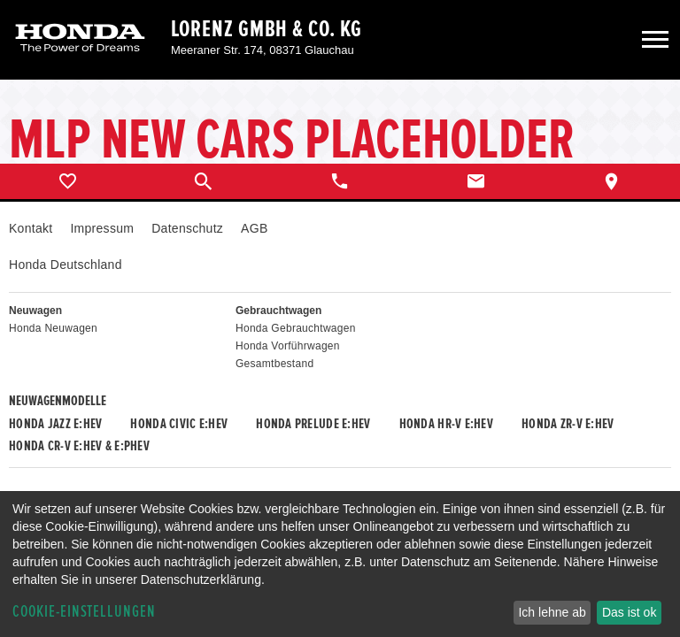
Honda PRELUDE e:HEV (313, 424)
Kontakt (30, 228)
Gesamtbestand (274, 363)
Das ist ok (629, 612)
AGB (254, 228)
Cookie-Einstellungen (84, 611)
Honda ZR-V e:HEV (568, 424)
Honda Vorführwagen (288, 346)
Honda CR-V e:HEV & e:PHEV (79, 446)
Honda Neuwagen (53, 328)
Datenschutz (187, 228)
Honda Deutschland (65, 264)
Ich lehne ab (551, 612)
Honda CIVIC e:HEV (179, 424)
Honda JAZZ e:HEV (55, 424)
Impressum (102, 228)
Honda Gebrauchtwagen (296, 328)
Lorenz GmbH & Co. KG (266, 29)
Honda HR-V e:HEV (446, 424)
